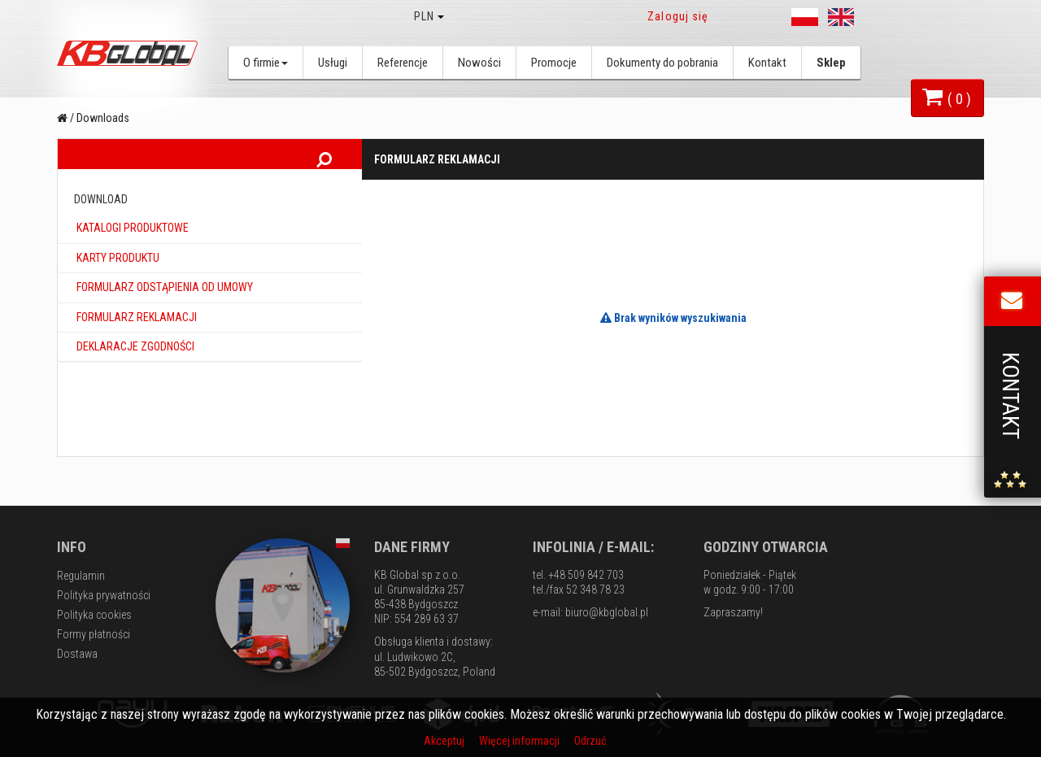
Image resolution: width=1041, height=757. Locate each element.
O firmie (265, 62)
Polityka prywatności (103, 595)
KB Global (130, 53)
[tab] (210, 239)
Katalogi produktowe (131, 239)
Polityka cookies (94, 614)
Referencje (402, 62)
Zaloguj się (677, 16)
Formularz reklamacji (135, 327)
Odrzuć (590, 740)
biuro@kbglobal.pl (606, 612)
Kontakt (767, 62)
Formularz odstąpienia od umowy (163, 297)
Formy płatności (93, 634)
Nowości (479, 62)
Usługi (332, 62)
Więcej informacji (520, 740)
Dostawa (77, 653)
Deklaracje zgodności (134, 356)
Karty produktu (116, 268)
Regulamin (81, 575)
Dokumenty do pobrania (662, 62)
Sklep (831, 62)
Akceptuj (445, 740)
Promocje (554, 62)
